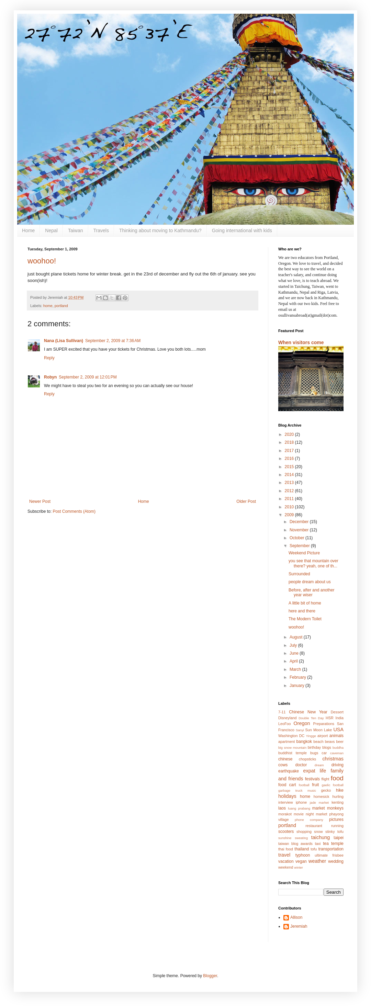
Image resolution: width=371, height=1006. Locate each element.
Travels (101, 230)
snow (318, 831)
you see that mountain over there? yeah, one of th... (313, 563)
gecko (326, 790)
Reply (49, 357)
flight (325, 779)
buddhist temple (292, 753)
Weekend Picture (304, 553)
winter (298, 867)
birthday (314, 747)
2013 (290, 482)
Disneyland (287, 718)
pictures (336, 819)
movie (299, 814)
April (294, 661)
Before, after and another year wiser (311, 592)
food (337, 778)
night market (316, 814)
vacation (286, 861)
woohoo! (41, 261)
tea (326, 843)
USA (338, 729)
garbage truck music (297, 790)
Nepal (51, 230)
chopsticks (307, 759)
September (300, 545)
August (297, 637)
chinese (285, 759)
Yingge (311, 736)
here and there (302, 611)
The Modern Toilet (305, 619)
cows (283, 764)
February (298, 677)
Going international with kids (242, 230)
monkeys (335, 808)
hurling (338, 796)
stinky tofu (334, 831)
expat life (314, 770)
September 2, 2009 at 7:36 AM (112, 340)
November (300, 530)
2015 (290, 466)
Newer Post (39, 501)
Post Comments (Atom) (74, 511)
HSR (330, 718)
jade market (319, 802)
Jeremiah (298, 926)
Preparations (323, 724)
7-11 (282, 712)
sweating (301, 838)
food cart (287, 784)
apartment (286, 741)
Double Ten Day (311, 718)
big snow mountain (292, 747)
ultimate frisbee (329, 855)
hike (340, 790)
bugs (314, 753)
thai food (285, 849)
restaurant (313, 826)
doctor (301, 764)
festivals (312, 779)
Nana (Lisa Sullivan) (63, 340)
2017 (290, 450)
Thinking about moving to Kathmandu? (160, 230)
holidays (287, 796)
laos (282, 808)
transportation (331, 849)
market (318, 808)
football (304, 785)
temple (337, 843)
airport (322, 736)
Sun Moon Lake (318, 730)
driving (337, 764)
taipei (339, 837)
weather (317, 861)
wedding (336, 861)
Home (28, 230)
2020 (290, 434)
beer (340, 741)
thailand (301, 849)
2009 (290, 514)
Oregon (302, 723)
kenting (337, 802)
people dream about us (310, 581)
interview (285, 802)
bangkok (304, 741)
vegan (301, 861)
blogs (326, 747)
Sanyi (300, 730)
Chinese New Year (308, 712)
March (296, 669)
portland (61, 306)
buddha (338, 747)
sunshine (284, 838)
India (340, 718)
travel (284, 855)
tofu (314, 849)
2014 (290, 474)
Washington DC (291, 736)
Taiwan (75, 230)
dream (319, 765)
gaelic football (333, 785)
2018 (290, 442)
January (297, 685)
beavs (330, 741)
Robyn (50, 377)
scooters (286, 831)
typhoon (302, 855)
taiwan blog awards (295, 843)
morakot (285, 814)
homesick (321, 796)
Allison (296, 917)
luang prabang (299, 808)
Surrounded (299, 574)
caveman (337, 753)
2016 (290, 458)
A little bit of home (305, 603)
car (324, 753)
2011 (290, 498)
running (337, 826)
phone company (309, 820)
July (294, 645)
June (295, 653)
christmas (333, 758)
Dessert (337, 712)
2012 (290, 490)
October (297, 537)
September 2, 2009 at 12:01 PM (87, 377)
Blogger (210, 975)
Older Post (246, 501)
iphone (301, 802)
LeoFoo (284, 724)
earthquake (288, 771)
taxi (318, 843)
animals (336, 735)
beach (318, 741)
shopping (304, 831)
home (48, 306)
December (300, 521)
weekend (285, 867)
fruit (315, 784)
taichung (320, 837)
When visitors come (301, 342)
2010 (290, 507)
